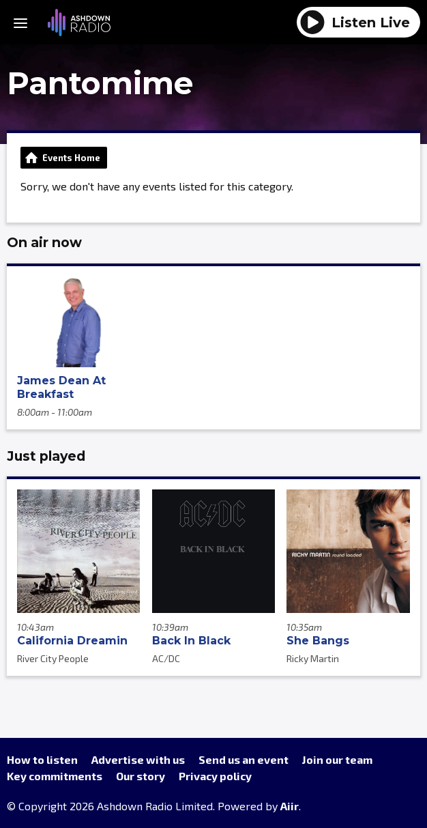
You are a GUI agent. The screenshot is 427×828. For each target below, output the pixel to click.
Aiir (289, 805)
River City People (53, 658)
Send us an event (243, 759)
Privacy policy (215, 775)
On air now (44, 242)
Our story (140, 775)
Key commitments (54, 775)
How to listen (42, 759)
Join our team (337, 759)
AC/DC (166, 658)
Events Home (71, 157)
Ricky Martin (312, 658)
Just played (46, 456)
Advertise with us (138, 759)
